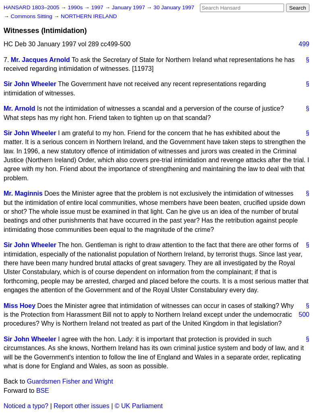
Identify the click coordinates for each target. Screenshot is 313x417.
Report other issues (81, 406)
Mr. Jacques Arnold (40, 59)
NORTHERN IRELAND (89, 16)
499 (304, 44)
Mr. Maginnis (23, 193)
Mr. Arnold (19, 108)
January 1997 (129, 7)
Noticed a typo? (26, 406)
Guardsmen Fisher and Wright (70, 381)
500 (304, 314)
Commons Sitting (32, 16)
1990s (76, 7)
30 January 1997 (174, 7)
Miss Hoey (19, 305)
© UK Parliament (139, 406)
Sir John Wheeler (30, 84)
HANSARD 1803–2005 (31, 7)
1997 (98, 7)
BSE (42, 390)
